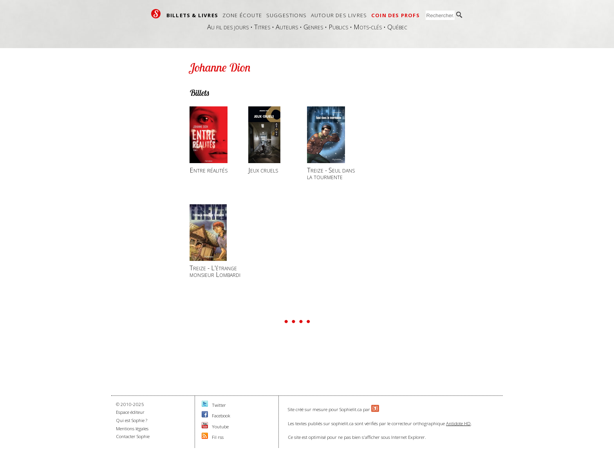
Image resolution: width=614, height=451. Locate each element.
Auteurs (287, 26)
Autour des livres (339, 15)
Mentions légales (132, 428)
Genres (313, 26)
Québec (397, 26)
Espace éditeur (130, 412)
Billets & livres (192, 15)
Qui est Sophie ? (131, 420)
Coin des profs (395, 15)
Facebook (221, 416)
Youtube (220, 426)
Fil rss (218, 437)
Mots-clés (368, 26)
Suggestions (286, 15)
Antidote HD (458, 423)
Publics (338, 26)
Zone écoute (242, 15)
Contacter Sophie (133, 436)
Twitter (219, 405)
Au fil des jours (228, 26)
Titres (262, 26)
